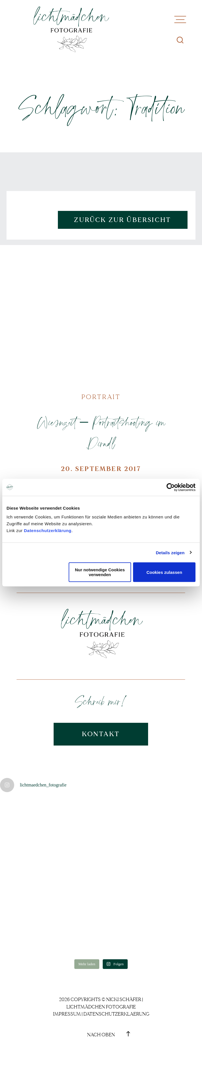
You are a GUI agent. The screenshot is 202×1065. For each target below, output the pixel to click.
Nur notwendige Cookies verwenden (100, 572)
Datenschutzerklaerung (116, 1014)
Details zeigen (170, 552)
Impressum (67, 1014)
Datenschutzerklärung (47, 530)
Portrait (101, 397)
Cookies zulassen (164, 572)
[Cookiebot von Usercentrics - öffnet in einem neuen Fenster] (170, 487)
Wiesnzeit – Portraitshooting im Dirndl (101, 432)
